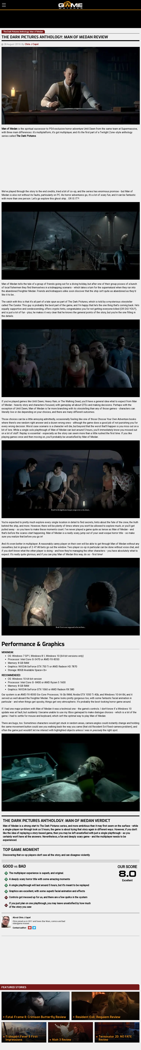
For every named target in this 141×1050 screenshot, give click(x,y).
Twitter (34, 927)
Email (30, 927)
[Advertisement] (70, 959)
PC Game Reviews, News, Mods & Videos (70, 5)
